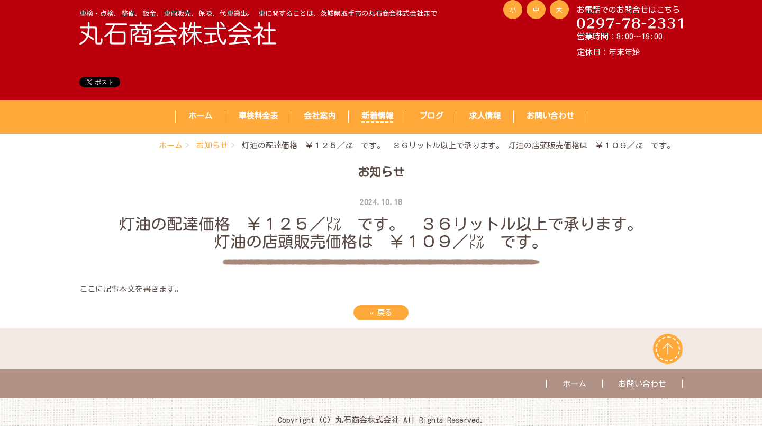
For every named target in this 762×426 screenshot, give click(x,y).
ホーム (200, 116)
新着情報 (377, 116)
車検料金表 (258, 116)
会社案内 (319, 116)
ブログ (431, 116)
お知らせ (212, 145)
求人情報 (485, 116)
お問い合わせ (550, 116)
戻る (381, 312)
